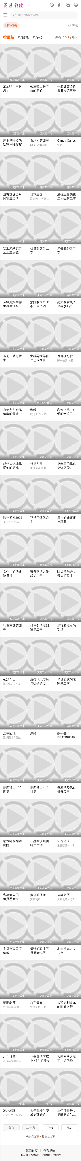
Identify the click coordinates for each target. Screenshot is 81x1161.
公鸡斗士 (9, 679)
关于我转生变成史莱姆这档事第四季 (39, 1114)
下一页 (50, 1127)
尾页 (70, 1127)
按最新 (8, 37)
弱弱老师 (9, 1002)
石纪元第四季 (39, 140)
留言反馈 (49, 1150)
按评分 (38, 37)
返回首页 (32, 1150)
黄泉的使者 (38, 895)
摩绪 (33, 733)
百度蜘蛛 (35, 1155)
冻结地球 (9, 1110)
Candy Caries (66, 140)
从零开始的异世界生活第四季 (12, 306)
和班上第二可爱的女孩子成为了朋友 (66, 414)
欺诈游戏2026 (12, 517)
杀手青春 (36, 1002)
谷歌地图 (46, 1155)
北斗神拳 (9, 1056)
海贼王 (34, 410)
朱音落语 (63, 841)
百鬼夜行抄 (65, 356)
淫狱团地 (9, 733)
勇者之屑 (63, 895)
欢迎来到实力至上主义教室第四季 (12, 252)
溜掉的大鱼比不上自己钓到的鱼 (39, 306)
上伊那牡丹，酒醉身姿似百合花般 (66, 1114)
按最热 (23, 37)
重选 (73, 25)
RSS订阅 (24, 1155)
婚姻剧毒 (36, 464)
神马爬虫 (57, 1155)
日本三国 (36, 194)
